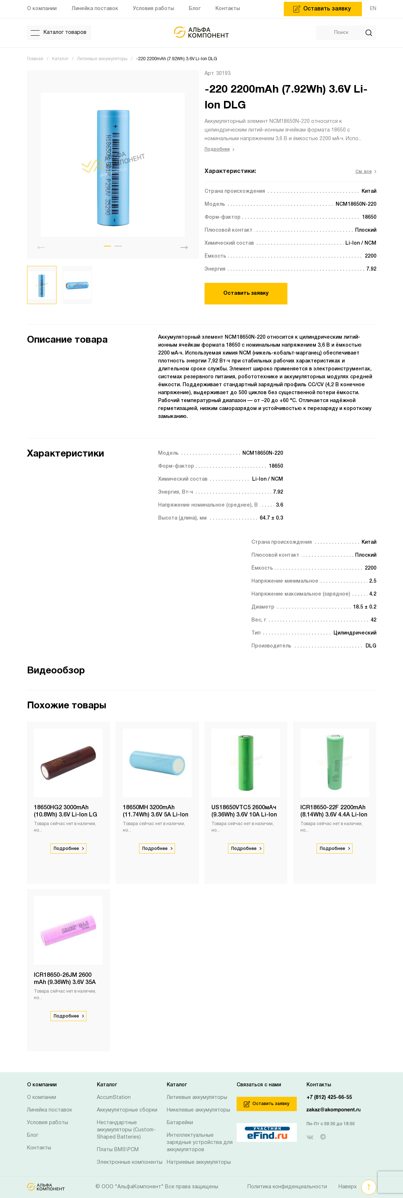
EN (373, 8)
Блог (33, 1135)
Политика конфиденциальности (287, 1187)
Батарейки (180, 1123)
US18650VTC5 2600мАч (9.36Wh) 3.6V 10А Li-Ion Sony (244, 815)
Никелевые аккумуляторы (198, 1110)
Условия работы (47, 1123)
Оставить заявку (245, 293)
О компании (41, 1097)
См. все (365, 172)
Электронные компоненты (129, 1162)
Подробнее (219, 149)
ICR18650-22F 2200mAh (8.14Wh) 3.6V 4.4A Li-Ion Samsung (333, 815)
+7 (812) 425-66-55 (329, 1097)
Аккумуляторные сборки (127, 1110)
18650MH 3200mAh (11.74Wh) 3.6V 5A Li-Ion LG (155, 815)
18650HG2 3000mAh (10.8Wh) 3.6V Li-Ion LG (66, 811)
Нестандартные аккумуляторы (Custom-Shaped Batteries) (126, 1130)
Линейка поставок (49, 1110)
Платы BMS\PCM (118, 1150)
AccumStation (114, 1097)
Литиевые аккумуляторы (197, 1097)
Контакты (39, 1148)
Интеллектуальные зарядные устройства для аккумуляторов (200, 1142)
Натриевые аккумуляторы (199, 1162)
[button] (184, 248)
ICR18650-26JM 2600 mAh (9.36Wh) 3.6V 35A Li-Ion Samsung (65, 982)
